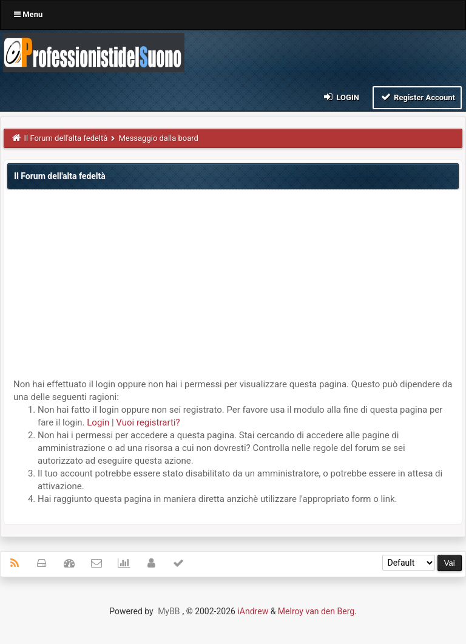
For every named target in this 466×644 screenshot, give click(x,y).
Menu (28, 14)
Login (340, 97)
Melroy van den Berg (316, 611)
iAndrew (252, 611)
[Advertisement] (233, 287)
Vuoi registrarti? (148, 422)
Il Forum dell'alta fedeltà (66, 138)
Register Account (417, 97)
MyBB (169, 611)
